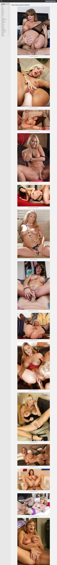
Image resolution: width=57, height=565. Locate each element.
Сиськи (2, 5)
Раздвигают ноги (4, 19)
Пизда (2, 8)
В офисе (2, 28)
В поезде (2, 9)
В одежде (2, 20)
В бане (2, 10)
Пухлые (2, 14)
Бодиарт (2, 35)
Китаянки (2, 24)
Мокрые (2, 33)
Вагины (2, 15)
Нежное (2, 34)
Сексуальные (3, 29)
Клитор (2, 23)
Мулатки (2, 25)
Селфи (2, 13)
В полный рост (3, 30)
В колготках (3, 18)
